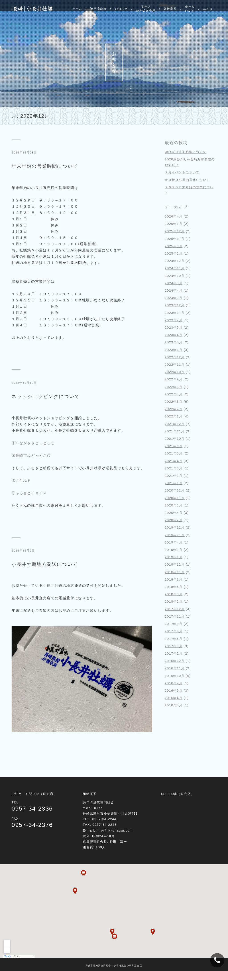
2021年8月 (173, 446)
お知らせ (121, 8)
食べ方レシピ (190, 8)
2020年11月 (175, 498)
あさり (208, 8)
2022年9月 (173, 379)
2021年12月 (175, 424)
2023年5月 (173, 327)
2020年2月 (173, 520)
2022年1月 (173, 416)
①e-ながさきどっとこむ (33, 443)
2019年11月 (175, 535)
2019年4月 (173, 542)
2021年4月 (173, 461)
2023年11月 (175, 313)
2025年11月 (175, 239)
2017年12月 (175, 609)
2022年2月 (173, 409)
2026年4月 (173, 216)
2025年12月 (175, 231)
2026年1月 (173, 224)
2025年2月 (173, 253)
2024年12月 (175, 261)
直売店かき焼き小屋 (146, 8)
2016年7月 (173, 683)
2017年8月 (173, 631)
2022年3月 (173, 401)
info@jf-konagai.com (115, 830)
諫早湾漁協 (98, 8)
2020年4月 (173, 513)
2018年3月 (173, 594)
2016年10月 (175, 676)
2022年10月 (175, 372)
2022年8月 (173, 387)
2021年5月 (173, 453)
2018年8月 (173, 579)
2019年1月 (173, 557)
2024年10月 (175, 276)
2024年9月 (173, 283)
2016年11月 (175, 668)
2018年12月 (175, 564)
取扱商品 (170, 8)
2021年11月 (175, 431)
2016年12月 (175, 661)
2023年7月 (173, 320)
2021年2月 (173, 475)
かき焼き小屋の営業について (187, 180)
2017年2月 (173, 653)
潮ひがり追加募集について (185, 152)
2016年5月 (173, 690)
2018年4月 (173, 587)
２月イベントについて (182, 172)
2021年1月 (173, 483)
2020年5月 (173, 505)
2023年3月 (173, 342)
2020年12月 (175, 490)
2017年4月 (173, 639)
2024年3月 (173, 298)
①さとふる (21, 480)
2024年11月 (175, 268)
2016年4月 (173, 698)
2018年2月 (173, 601)
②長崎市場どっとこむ (31, 455)
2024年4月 (173, 290)
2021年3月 (173, 468)
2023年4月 (173, 335)
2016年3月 (173, 705)
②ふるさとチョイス (29, 493)
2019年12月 (175, 527)
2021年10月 (175, 438)
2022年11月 (175, 364)
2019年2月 (173, 550)
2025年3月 (173, 246)
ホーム (77, 8)
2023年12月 (175, 305)
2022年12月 (175, 357)
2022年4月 (173, 394)
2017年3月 (173, 646)
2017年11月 (175, 616)
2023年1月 (173, 350)
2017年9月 (173, 624)
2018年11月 (175, 572)
